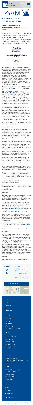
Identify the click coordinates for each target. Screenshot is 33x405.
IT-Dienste (8, 338)
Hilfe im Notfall (9, 380)
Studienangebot (9, 320)
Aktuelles (18, 21)
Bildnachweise (9, 389)
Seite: (6, 397)
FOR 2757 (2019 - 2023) (9, 21)
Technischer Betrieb (10, 378)
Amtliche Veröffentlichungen (12, 328)
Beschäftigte (8, 325)
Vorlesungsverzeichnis (11, 359)
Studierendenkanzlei (10, 344)
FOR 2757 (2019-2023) (11, 18)
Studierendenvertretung (11, 346)
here (3, 260)
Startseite (7, 299)
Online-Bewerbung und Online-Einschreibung (16, 360)
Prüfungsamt (8, 343)
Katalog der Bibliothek (10, 362)
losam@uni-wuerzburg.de (13, 208)
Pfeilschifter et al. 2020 (9, 93)
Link (19, 242)
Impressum (8, 403)
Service (7, 333)
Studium (7, 304)
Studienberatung (9, 341)
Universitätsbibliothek (10, 336)
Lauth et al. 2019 (18, 107)
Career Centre (8, 348)
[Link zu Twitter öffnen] (6, 273)
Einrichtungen (8, 309)
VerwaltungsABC (9, 327)
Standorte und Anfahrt (10, 371)
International (8, 311)
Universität (8, 302)
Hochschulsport (9, 339)
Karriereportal (8, 323)
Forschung (8, 306)
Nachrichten (8, 322)
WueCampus (8, 357)
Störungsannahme (10, 376)
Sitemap (7, 387)
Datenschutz (15, 403)
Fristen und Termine (10, 318)
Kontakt (18, 266)
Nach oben (8, 391)
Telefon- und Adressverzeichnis (13, 370)
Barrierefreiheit (24, 403)
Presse (7, 373)
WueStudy (8, 355)
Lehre (6, 307)
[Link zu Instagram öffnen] (6, 269)
